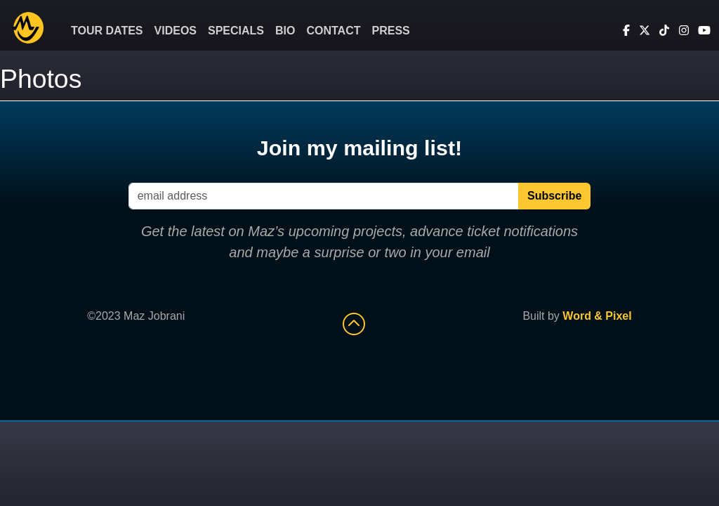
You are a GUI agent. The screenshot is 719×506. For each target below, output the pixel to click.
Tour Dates (107, 31)
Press (391, 31)
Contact (333, 31)
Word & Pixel (596, 316)
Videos (175, 31)
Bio (285, 31)
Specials (236, 31)
